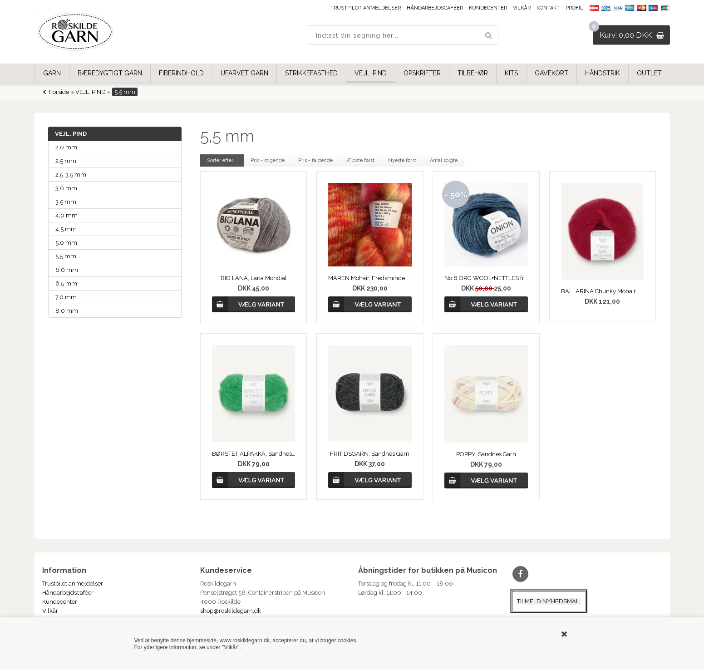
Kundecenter (488, 8)
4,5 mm (66, 229)
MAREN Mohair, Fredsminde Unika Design (370, 278)
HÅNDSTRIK (602, 73)
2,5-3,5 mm (70, 174)
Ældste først (360, 160)
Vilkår (522, 8)
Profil (574, 8)
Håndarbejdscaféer (435, 8)
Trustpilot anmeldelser (365, 8)
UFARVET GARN (244, 73)
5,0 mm (66, 242)
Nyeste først (402, 160)
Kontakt (548, 8)
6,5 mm (66, 283)
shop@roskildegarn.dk (230, 610)
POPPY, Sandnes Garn (486, 454)
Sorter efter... (222, 160)
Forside (59, 92)
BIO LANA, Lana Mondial (254, 278)
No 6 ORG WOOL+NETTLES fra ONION (486, 278)
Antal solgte (444, 160)
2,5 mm (65, 161)
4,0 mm (66, 215)
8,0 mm (66, 310)
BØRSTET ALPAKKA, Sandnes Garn (253, 453)
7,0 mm (66, 297)
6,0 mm (66, 269)
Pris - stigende (268, 160)
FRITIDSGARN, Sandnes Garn (369, 453)
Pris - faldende (315, 160)
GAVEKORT (551, 73)
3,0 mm (66, 188)
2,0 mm (66, 147)
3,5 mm (65, 201)
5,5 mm (65, 256)
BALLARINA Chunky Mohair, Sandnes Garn (603, 291)
